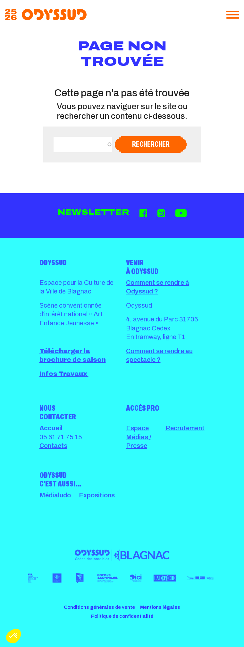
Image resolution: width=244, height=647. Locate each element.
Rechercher (151, 144)
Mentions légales (160, 607)
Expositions (97, 495)
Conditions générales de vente (99, 607)
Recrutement (185, 428)
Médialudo (55, 495)
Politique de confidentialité (122, 616)
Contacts (53, 445)
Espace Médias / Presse (138, 436)
